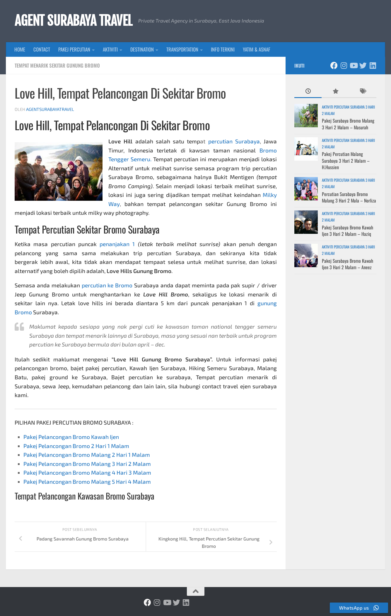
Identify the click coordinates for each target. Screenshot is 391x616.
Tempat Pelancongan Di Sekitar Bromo (132, 125)
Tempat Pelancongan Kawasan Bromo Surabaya (84, 496)
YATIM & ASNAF (256, 49)
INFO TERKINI (223, 49)
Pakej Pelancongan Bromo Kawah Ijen (71, 436)
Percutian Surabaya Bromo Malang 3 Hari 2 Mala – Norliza (349, 197)
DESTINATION (142, 49)
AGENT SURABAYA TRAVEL (73, 21)
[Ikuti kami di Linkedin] (372, 65)
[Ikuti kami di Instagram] (343, 65)
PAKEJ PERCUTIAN (74, 49)
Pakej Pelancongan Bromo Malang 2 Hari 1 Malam (86, 454)
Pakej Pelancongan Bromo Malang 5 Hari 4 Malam (87, 481)
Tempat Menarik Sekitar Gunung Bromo (57, 65)
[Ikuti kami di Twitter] (363, 65)
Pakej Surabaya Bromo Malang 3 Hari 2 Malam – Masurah (348, 124)
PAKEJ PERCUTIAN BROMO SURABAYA (83, 422)
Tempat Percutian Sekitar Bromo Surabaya (87, 229)
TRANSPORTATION (182, 49)
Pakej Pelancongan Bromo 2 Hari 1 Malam (76, 445)
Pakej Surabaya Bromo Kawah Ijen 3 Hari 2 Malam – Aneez (347, 264)
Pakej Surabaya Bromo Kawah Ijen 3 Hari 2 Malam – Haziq (347, 230)
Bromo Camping (129, 186)
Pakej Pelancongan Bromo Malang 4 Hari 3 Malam (87, 472)
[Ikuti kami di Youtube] (353, 65)
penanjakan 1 (117, 244)
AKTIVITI (110, 49)
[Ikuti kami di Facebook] (334, 65)
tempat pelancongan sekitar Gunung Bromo (207, 203)
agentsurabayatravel (50, 109)
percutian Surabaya (234, 141)
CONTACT (41, 49)
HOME (19, 49)
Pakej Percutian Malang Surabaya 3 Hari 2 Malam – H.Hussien (346, 160)
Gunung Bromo (49, 294)
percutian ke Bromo (107, 285)
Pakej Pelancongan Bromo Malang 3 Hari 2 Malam (87, 463)
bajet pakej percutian (98, 368)
